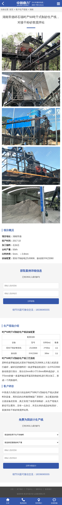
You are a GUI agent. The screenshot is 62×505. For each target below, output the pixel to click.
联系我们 (48, 489)
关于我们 (20, 489)
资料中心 (39, 489)
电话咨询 (23, 503)
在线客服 (54, 503)
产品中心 (29, 489)
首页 (11, 9)
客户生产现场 (21, 9)
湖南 (31, 9)
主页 (12, 489)
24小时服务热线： (38, 4)
